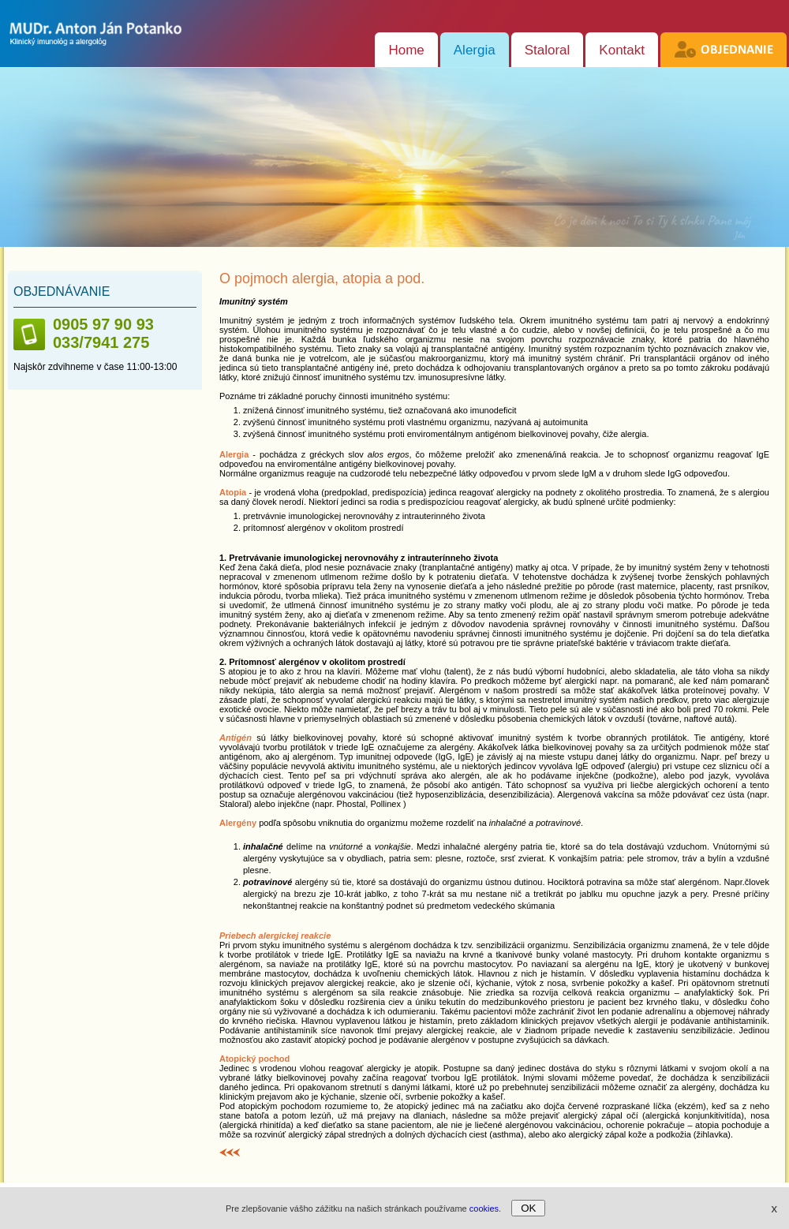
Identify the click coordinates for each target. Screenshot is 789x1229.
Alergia (474, 50)
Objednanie (737, 50)
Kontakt (622, 50)
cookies (484, 1208)
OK (528, 1208)
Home (406, 50)
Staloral (547, 50)
